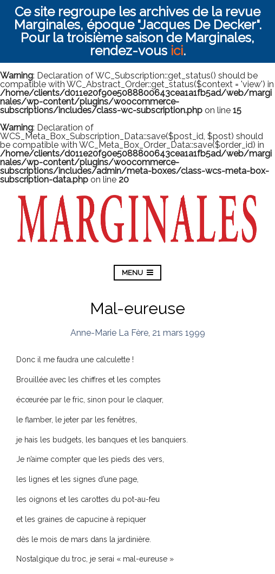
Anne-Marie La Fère (109, 333)
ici (177, 50)
